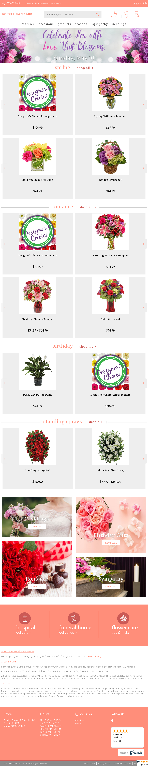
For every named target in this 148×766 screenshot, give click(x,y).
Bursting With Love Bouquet (110, 255)
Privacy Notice (104, 763)
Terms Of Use (89, 763)
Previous (4, 104)
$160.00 (38, 482)
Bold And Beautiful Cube (37, 179)
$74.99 (110, 330)
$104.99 (38, 127)
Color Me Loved (110, 319)
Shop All (84, 68)
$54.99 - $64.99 (37, 330)
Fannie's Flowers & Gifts (17, 13)
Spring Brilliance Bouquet (110, 116)
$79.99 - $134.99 (110, 482)
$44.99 (37, 191)
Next (144, 104)
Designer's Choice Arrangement (37, 116)
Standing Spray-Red (37, 470)
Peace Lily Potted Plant (37, 394)
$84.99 (110, 267)
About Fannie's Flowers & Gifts (17, 651)
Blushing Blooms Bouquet (38, 319)
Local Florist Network (122, 763)
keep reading (94, 656)
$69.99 (110, 127)
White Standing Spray (110, 470)
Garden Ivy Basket (110, 179)
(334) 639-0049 (13, 3)
